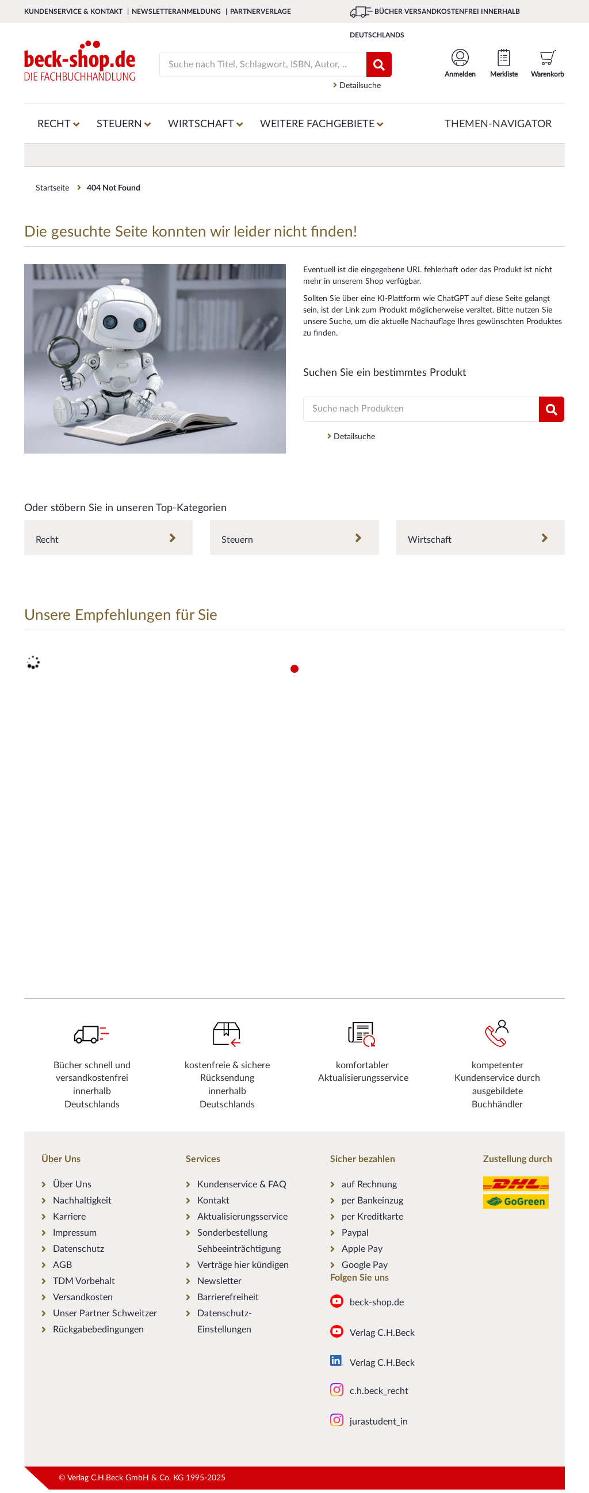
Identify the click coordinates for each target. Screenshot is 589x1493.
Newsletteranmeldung (177, 11)
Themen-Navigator (498, 124)
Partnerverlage (260, 11)
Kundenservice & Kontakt (74, 11)
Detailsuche (357, 85)
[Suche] (257, 64)
